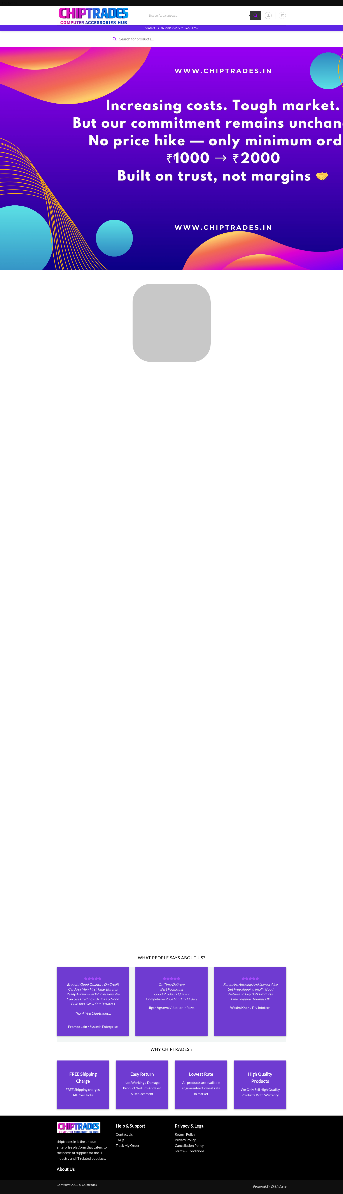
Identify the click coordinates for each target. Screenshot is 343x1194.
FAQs (120, 1140)
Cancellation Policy (189, 1145)
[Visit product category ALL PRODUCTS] (171, 323)
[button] (268, 15)
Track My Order (127, 1145)
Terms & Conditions (189, 1151)
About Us (66, 1169)
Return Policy (185, 1134)
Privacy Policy (185, 1140)
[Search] (255, 15)
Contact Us (124, 1134)
